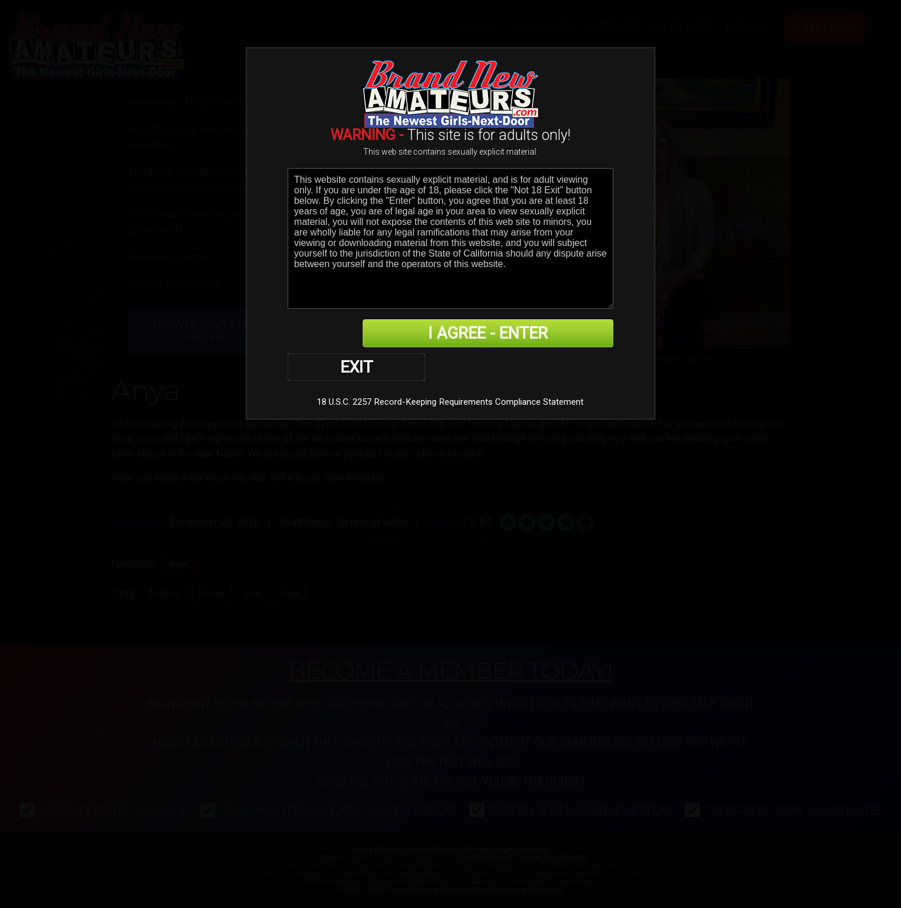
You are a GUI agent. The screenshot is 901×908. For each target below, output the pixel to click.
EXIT (328, 333)
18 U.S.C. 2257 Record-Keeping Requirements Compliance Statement (450, 369)
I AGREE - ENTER (499, 333)
